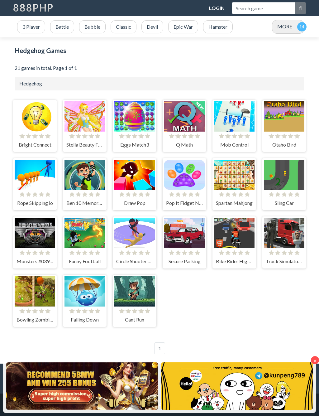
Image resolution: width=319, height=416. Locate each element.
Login (217, 8)
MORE (284, 26)
